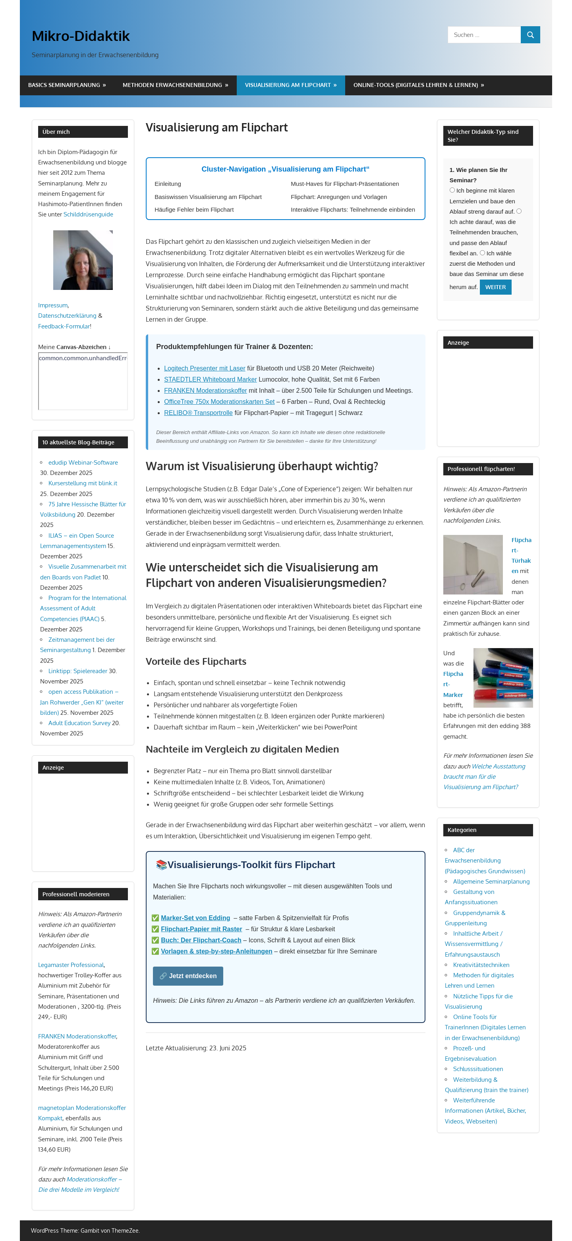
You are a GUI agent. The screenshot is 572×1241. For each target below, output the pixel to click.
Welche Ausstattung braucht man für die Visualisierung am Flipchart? (484, 776)
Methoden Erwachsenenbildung (172, 84)
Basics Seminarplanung (64, 84)
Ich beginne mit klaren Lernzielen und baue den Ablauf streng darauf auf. (482, 201)
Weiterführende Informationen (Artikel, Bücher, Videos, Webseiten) (485, 1110)
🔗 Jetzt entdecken (187, 976)
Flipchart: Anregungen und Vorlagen (339, 196)
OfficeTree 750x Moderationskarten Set (219, 401)
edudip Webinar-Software (83, 462)
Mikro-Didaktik (81, 35)
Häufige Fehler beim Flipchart (194, 209)
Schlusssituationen (478, 1069)
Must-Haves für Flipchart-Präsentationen (345, 183)
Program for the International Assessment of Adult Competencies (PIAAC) (83, 608)
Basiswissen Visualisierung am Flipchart (208, 196)
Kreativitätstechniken (481, 965)
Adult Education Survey (79, 723)
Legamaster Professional (71, 965)
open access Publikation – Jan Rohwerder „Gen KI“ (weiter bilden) (82, 702)
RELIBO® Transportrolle (198, 412)
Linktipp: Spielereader (77, 671)
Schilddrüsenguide (88, 214)
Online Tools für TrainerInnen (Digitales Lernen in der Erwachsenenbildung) (485, 1027)
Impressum (53, 305)
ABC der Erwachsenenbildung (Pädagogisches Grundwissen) (485, 860)
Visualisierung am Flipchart (288, 84)
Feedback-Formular (64, 326)
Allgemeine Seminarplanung (491, 881)
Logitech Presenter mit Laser (204, 368)
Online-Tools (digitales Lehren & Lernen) (416, 84)
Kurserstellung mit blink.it (82, 483)
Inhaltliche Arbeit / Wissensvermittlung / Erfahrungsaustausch (474, 944)
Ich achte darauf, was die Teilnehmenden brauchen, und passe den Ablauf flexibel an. (486, 232)
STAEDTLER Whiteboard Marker (210, 379)
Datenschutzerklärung (67, 315)
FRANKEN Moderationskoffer (205, 390)
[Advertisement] (78, 822)
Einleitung (168, 183)
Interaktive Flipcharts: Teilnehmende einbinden (353, 209)
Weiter (495, 287)
